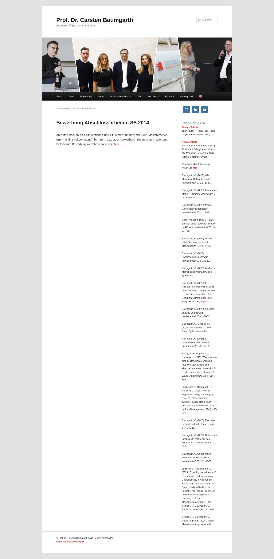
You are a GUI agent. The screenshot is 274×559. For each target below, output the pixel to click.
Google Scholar (190, 127)
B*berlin (169, 96)
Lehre (101, 96)
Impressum (62, 541)
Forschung (86, 96)
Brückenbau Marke (120, 96)
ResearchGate (189, 142)
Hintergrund (186, 96)
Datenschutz (77, 541)
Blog (59, 96)
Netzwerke (153, 96)
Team (71, 96)
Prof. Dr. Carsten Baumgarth (94, 20)
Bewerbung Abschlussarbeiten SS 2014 (102, 122)
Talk (139, 96)
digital (204, 301)
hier (116, 144)
